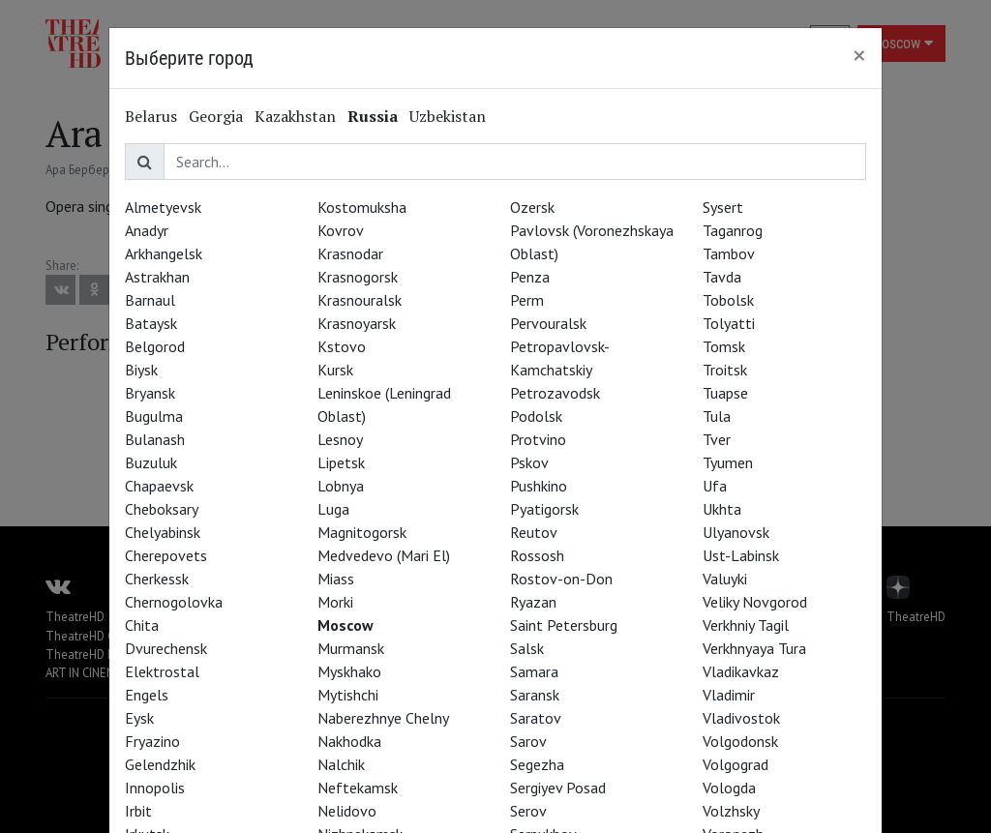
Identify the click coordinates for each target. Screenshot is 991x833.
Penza (530, 276)
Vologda (729, 787)
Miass (335, 578)
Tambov (729, 253)
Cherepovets (166, 555)
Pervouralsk (548, 323)
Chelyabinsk (162, 532)
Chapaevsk (159, 485)
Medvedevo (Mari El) (383, 555)
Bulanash (155, 439)
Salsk (527, 648)
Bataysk (151, 323)
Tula (717, 416)
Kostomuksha (361, 207)
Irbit (138, 810)
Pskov (529, 462)
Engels (146, 694)
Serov (528, 810)
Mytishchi (347, 694)
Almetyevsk (163, 207)
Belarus (151, 116)
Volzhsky (731, 810)
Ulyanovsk (736, 532)
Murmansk (350, 648)
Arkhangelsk (163, 253)
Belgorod (155, 346)
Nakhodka (349, 741)
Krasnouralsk (359, 300)
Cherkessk (157, 578)
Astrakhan (157, 276)
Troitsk (725, 369)
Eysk (139, 718)
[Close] (859, 55)
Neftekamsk (357, 787)
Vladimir (729, 694)
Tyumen (728, 462)
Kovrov (340, 230)
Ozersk (532, 207)
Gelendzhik (160, 764)
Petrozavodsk (555, 392)
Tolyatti (729, 323)
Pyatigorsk (544, 509)
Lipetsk (341, 462)
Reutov (533, 532)
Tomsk (724, 346)
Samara (534, 671)
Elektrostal (162, 671)
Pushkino (538, 485)
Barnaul (150, 300)
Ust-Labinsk (741, 555)
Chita (142, 625)
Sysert (723, 207)
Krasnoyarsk (356, 323)
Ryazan (533, 601)
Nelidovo (346, 810)
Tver (717, 439)
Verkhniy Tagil (746, 625)
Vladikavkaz (741, 671)
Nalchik (341, 764)
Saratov (535, 718)
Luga (333, 509)
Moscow (345, 625)
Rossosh (537, 555)
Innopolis (155, 787)
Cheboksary (161, 509)
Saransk (534, 694)
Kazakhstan (295, 116)
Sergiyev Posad (558, 787)
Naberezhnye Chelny (383, 718)
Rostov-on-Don (561, 578)
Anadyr (146, 230)
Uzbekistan (447, 116)
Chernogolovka (174, 601)
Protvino (538, 439)
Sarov (528, 741)
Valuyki (725, 578)
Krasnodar (350, 253)
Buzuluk (151, 462)
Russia (372, 116)
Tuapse (725, 392)
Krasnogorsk (357, 276)
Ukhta (722, 509)
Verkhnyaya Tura (754, 648)
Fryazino (152, 741)
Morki (335, 601)
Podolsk (536, 416)
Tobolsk (728, 300)
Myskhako (349, 671)
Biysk (141, 369)
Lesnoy (340, 439)
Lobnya (340, 485)
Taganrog (733, 230)
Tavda (722, 276)
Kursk (335, 369)
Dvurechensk (166, 648)
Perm (527, 300)
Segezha (537, 764)
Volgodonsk (740, 741)
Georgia (216, 116)
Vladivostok (741, 718)
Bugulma (154, 416)
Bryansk (150, 392)
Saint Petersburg (563, 625)
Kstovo (341, 346)
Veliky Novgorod (755, 601)
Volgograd (735, 764)
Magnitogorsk (361, 532)
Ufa (715, 485)
